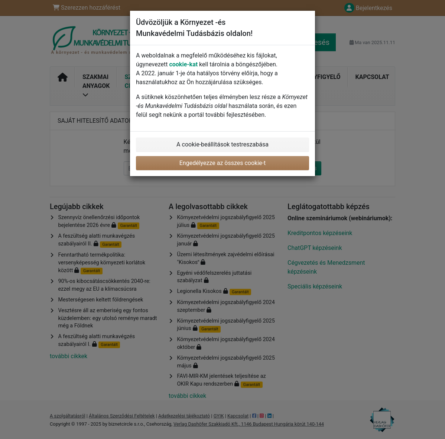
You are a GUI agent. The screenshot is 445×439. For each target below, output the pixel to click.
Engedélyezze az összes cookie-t (222, 162)
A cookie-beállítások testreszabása (222, 144)
